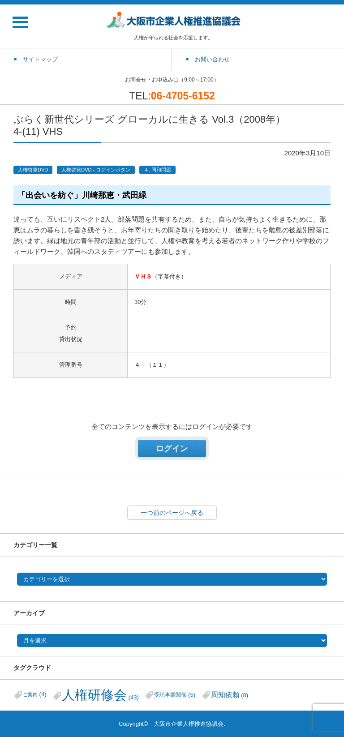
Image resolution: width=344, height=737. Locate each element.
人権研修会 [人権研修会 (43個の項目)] (100, 694)
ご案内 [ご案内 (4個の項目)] (35, 694)
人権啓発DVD (33, 169)
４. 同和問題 (157, 169)
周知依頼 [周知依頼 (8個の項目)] (230, 694)
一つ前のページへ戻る (172, 512)
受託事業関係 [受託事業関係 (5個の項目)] (174, 694)
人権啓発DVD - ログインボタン (95, 169)
